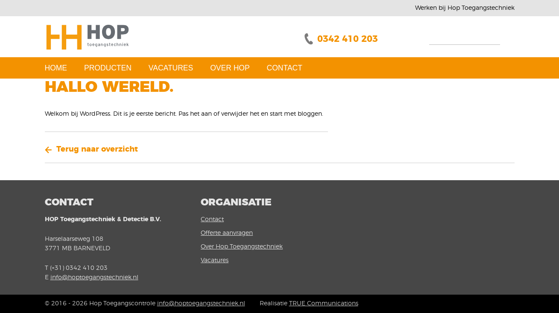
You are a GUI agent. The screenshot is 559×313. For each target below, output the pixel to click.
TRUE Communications (323, 304)
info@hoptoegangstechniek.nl (94, 278)
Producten (108, 68)
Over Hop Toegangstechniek (242, 247)
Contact (284, 68)
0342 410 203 (347, 39)
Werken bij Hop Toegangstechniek (465, 8)
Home (56, 68)
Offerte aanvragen (227, 233)
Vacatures (171, 68)
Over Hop (229, 68)
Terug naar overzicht (97, 149)
